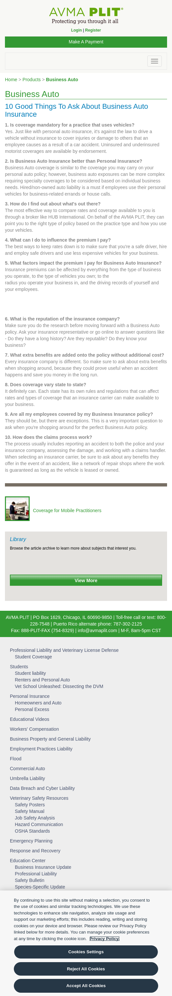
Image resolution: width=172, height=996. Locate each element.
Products (31, 79)
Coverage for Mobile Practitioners (67, 510)
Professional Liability (36, 873)
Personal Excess (32, 709)
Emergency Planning (31, 840)
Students (19, 666)
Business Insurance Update (43, 867)
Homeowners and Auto (38, 702)
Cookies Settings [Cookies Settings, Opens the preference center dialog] (86, 951)
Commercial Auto (27, 768)
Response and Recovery (35, 850)
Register (93, 30)
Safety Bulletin (29, 880)
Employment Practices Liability (41, 748)
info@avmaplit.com (97, 630)
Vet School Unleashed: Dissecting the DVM (59, 686)
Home (11, 79)
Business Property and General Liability (50, 739)
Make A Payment (86, 41)
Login (76, 30)
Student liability (30, 673)
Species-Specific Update (40, 886)
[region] (86, 943)
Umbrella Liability (27, 778)
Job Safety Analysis (35, 817)
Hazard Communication (39, 824)
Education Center (27, 860)
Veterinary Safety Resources (39, 798)
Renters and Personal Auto (42, 679)
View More (86, 580)
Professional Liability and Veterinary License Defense (64, 650)
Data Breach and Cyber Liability (42, 788)
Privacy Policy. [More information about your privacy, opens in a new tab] (105, 938)
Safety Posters (30, 804)
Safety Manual (29, 811)
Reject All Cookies (86, 968)
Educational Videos (29, 719)
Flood (15, 758)
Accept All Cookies (86, 985)
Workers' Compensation (34, 729)
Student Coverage (33, 656)
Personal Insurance (30, 696)
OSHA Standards (32, 831)
